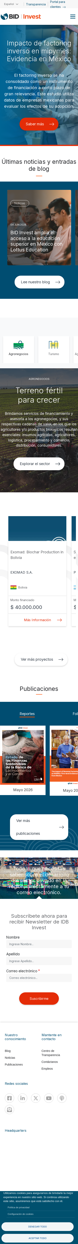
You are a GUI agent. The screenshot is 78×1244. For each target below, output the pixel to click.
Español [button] (9, 4)
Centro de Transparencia (51, 1053)
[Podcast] (62, 1098)
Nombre (13, 937)
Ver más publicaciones (40, 827)
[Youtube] (48, 1098)
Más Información (41, 620)
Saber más (40, 124)
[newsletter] (9, 1109)
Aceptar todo (38, 1238)
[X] (35, 1098)
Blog (8, 1051)
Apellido (13, 954)
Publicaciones (14, 1064)
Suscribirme (39, 998)
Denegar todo (37, 1226)
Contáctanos (50, 1061)
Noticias (10, 1057)
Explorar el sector (40, 464)
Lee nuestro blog (40, 282)
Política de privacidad (19, 1207)
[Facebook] (9, 1098)
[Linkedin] (22, 1098)
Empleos (47, 1068)
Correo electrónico (21, 971)
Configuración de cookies (20, 1214)
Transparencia (36, 4)
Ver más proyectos (42, 659)
